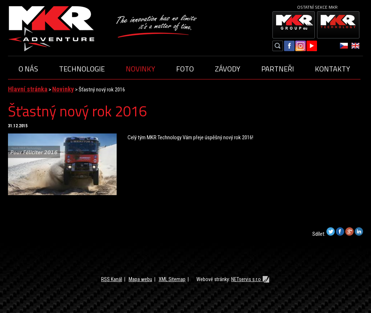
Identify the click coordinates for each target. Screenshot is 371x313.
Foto (185, 68)
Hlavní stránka (27, 89)
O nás (28, 68)
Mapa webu (140, 279)
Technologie (82, 68)
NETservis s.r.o (250, 279)
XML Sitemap (172, 279)
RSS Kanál (111, 279)
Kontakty (332, 68)
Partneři (277, 68)
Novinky (140, 68)
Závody (227, 68)
